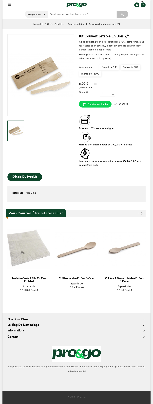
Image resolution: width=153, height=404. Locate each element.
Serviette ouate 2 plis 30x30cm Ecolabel (28, 280)
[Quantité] (105, 93)
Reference (17, 192)
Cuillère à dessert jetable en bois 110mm (124, 280)
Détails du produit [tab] (24, 177)
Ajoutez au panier (95, 104)
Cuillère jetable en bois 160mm (76, 278)
